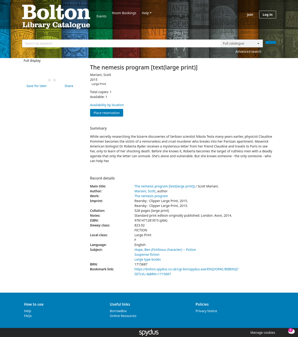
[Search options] (241, 43)
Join (250, 14)
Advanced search (248, 51)
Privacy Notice (206, 311)
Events (101, 16)
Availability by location (107, 105)
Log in (267, 14)
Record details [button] (102, 178)
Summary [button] (98, 128)
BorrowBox (118, 311)
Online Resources (123, 316)
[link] (49, 80)
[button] (36, 85)
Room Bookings (124, 13)
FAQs (28, 316)
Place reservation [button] (108, 112)
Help (145, 13)
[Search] (270, 42)
